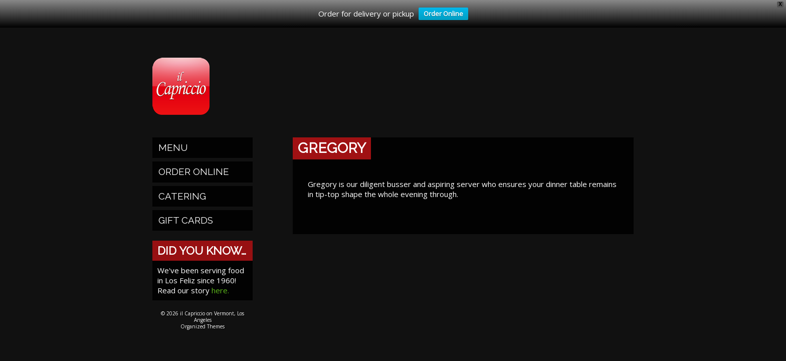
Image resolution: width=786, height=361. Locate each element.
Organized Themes (202, 326)
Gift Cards (185, 220)
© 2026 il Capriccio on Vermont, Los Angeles (202, 316)
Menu (173, 147)
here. (220, 290)
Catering (182, 196)
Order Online (441, 14)
